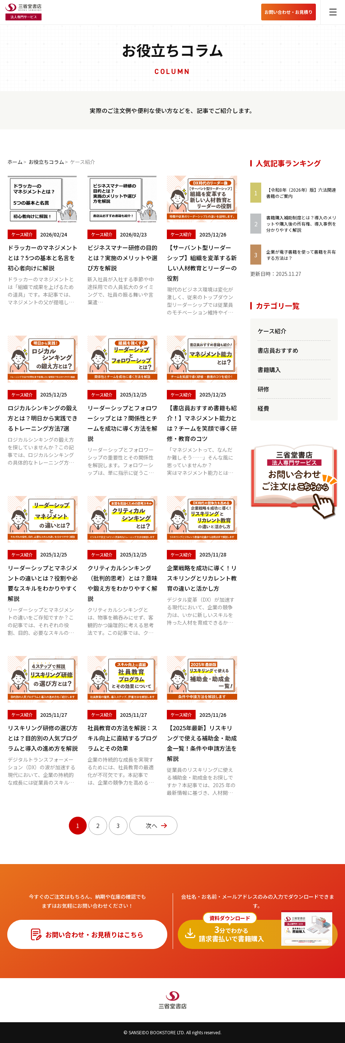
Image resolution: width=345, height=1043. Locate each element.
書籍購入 (269, 369)
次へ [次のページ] (151, 825)
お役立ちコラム (46, 161)
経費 (263, 408)
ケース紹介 (272, 331)
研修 (263, 388)
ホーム (15, 161)
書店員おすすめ (278, 350)
